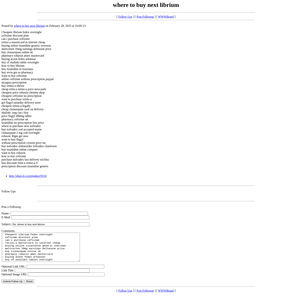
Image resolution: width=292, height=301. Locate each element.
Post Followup (145, 16)
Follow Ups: (8, 191)
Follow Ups (125, 16)
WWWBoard (166, 16)
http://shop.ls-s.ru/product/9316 (28, 176)
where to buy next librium (29, 25)
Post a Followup (11, 206)
